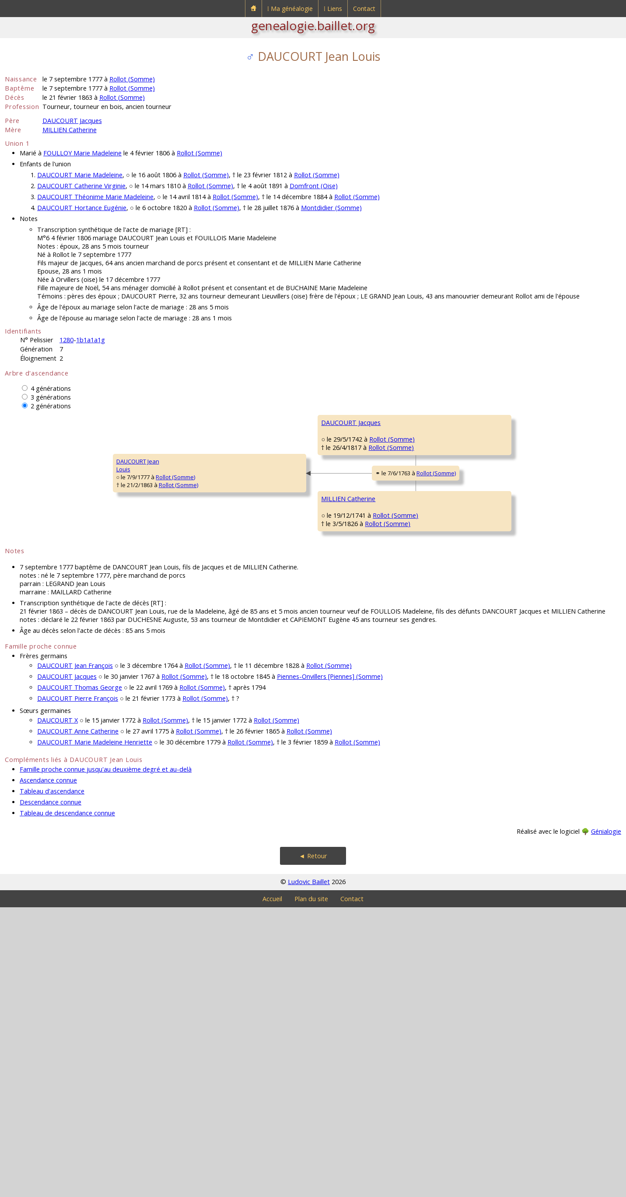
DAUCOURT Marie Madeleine (79, 175)
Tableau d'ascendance (52, 1081)
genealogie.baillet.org (313, 25)
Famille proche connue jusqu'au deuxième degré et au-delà (106, 1059)
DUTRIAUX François (502, 737)
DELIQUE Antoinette (502, 685)
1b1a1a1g (90, 340)
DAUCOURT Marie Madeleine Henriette (94, 1032)
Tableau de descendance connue (67, 1103)
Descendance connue (50, 1092)
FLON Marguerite (344, 554)
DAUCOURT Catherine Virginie (81, 186)
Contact (364, 8)
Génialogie (606, 1121)
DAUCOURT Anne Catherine (78, 1021)
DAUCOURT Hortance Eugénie (81, 208)
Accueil (272, 1188)
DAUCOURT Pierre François (77, 988)
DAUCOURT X (57, 1010)
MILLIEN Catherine (69, 130)
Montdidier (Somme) (331, 208)
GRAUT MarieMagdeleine (494, 794)
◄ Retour (313, 1145)
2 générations (51, 406)
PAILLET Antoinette (501, 475)
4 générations (51, 388)
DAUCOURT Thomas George (79, 977)
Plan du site (311, 1188)
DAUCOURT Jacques (72, 120)
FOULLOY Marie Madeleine (82, 153)
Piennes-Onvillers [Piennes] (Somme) (330, 966)
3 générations (51, 397)
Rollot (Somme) (132, 79)
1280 (66, 340)
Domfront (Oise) (314, 186)
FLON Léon (491, 527)
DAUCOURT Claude (502, 422)
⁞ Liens (333, 8)
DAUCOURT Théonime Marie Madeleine (95, 197)
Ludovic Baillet (309, 1171)
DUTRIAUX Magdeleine (351, 764)
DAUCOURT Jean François (75, 955)
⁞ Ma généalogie (290, 8)
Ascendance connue (48, 1070)
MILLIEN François (343, 659)
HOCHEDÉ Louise (499, 580)
